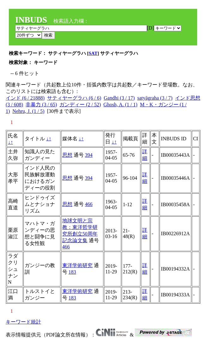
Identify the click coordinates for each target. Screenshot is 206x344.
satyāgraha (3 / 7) (155, 98)
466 (89, 204)
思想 (67, 155)
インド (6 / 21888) (25, 98)
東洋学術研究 (77, 265)
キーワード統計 (23, 321)
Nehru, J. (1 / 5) (28, 111)
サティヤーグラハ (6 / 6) (74, 98)
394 (89, 155)
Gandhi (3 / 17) (119, 98)
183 (72, 272)
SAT (93, 53)
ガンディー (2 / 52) (80, 104)
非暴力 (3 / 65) (41, 104)
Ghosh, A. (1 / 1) (120, 104)
